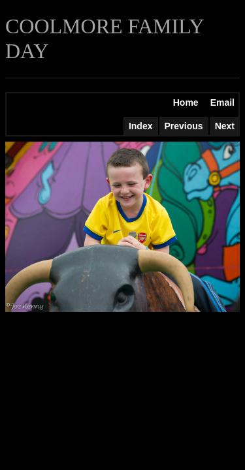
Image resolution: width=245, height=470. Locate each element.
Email (222, 102)
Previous (184, 126)
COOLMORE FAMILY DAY (104, 38)
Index (141, 126)
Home (186, 102)
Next (225, 126)
